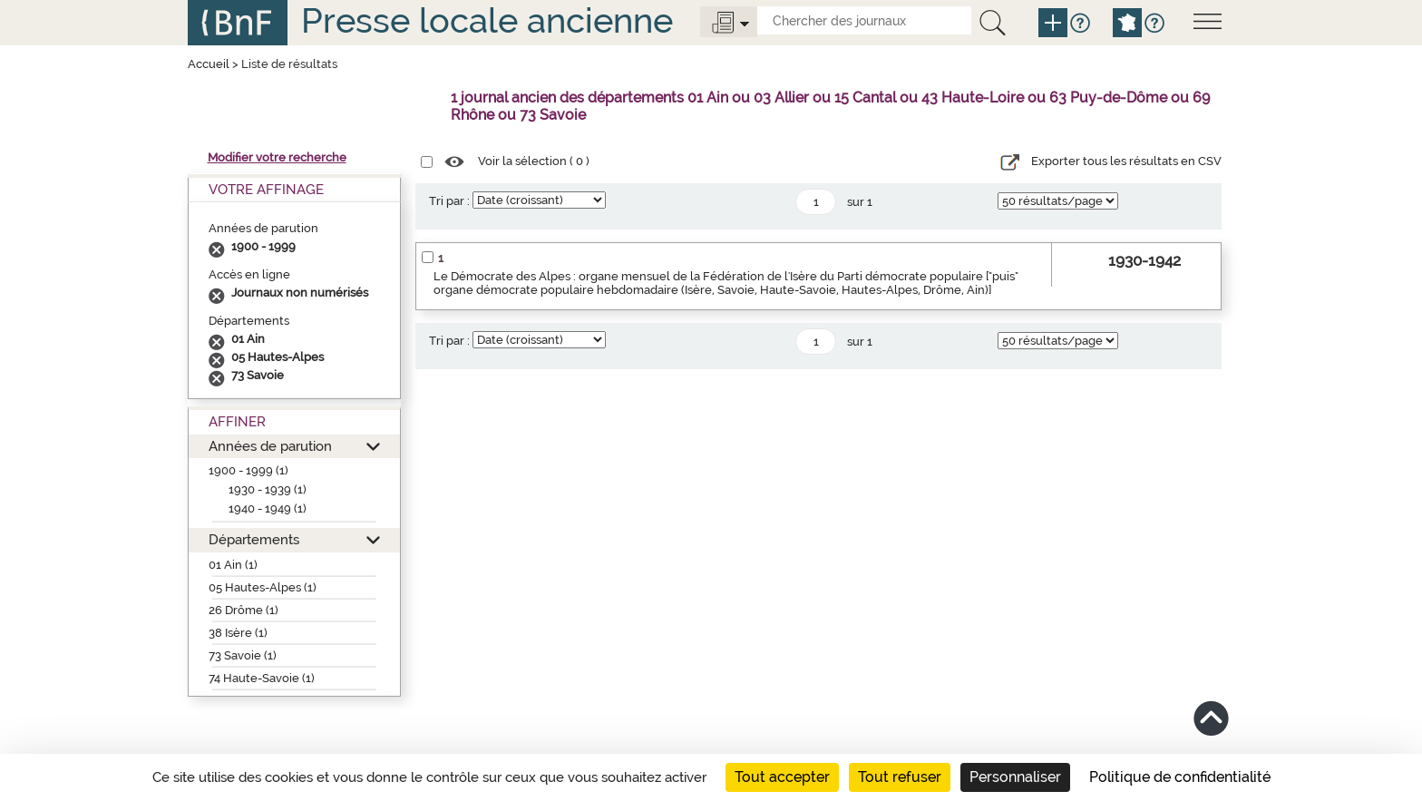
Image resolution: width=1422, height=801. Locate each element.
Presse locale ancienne (487, 20)
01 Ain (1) (233, 564)
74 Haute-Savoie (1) (262, 678)
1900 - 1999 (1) (248, 470)
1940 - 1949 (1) (268, 508)
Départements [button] (254, 539)
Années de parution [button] (270, 446)
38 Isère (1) (238, 633)
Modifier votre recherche (277, 157)
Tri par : (449, 201)
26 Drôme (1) (243, 610)
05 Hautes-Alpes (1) (263, 587)
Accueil (208, 64)
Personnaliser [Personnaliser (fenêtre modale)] (1015, 777)
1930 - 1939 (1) (268, 489)
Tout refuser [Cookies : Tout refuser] (899, 777)
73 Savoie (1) (243, 655)
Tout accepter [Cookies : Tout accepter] (782, 777)
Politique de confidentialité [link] (1180, 777)
